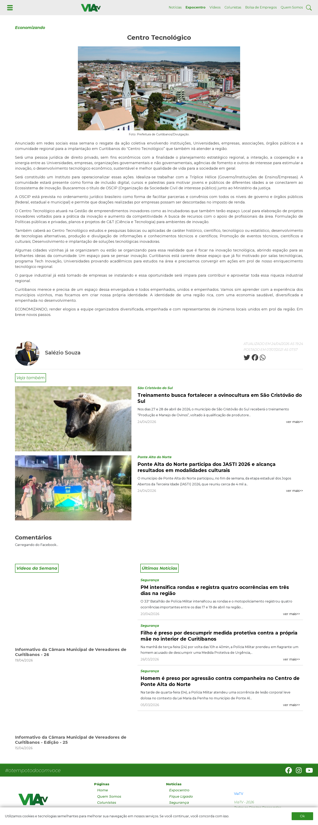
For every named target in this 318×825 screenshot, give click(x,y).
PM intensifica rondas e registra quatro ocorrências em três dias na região (215, 590)
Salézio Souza (63, 353)
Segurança (150, 580)
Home (102, 790)
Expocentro (195, 7)
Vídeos (214, 7)
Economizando (30, 27)
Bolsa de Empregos (261, 7)
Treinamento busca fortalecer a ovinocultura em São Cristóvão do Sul (220, 398)
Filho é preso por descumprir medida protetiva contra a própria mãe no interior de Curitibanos (219, 636)
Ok (302, 816)
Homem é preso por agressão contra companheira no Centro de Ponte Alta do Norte (220, 681)
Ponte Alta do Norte (155, 457)
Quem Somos (292, 7)
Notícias (175, 7)
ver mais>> (294, 422)
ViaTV (238, 794)
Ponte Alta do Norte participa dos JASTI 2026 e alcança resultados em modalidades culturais (207, 467)
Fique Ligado (181, 796)
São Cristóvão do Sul (155, 388)
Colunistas (233, 7)
